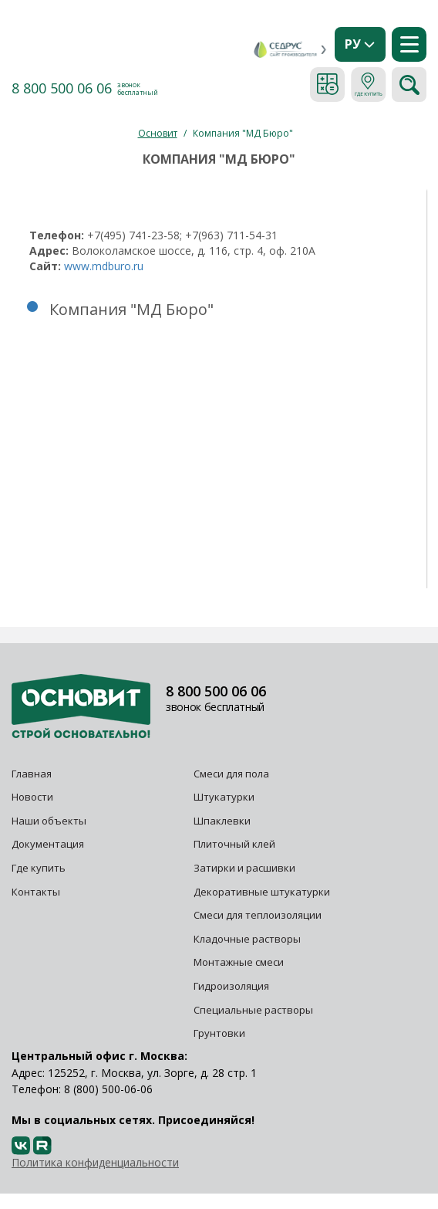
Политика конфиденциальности (95, 1162)
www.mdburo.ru (103, 266)
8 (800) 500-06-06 (108, 1089)
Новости (32, 797)
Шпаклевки (222, 821)
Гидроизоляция (232, 986)
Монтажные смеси (239, 962)
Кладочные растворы (247, 939)
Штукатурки (224, 797)
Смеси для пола (231, 774)
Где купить (39, 868)
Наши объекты (49, 821)
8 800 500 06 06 (62, 88)
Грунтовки (219, 1033)
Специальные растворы (253, 1010)
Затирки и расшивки (244, 868)
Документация (48, 844)
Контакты (36, 892)
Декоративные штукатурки (262, 892)
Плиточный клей (236, 844)
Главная (32, 774)
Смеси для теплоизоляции (258, 915)
